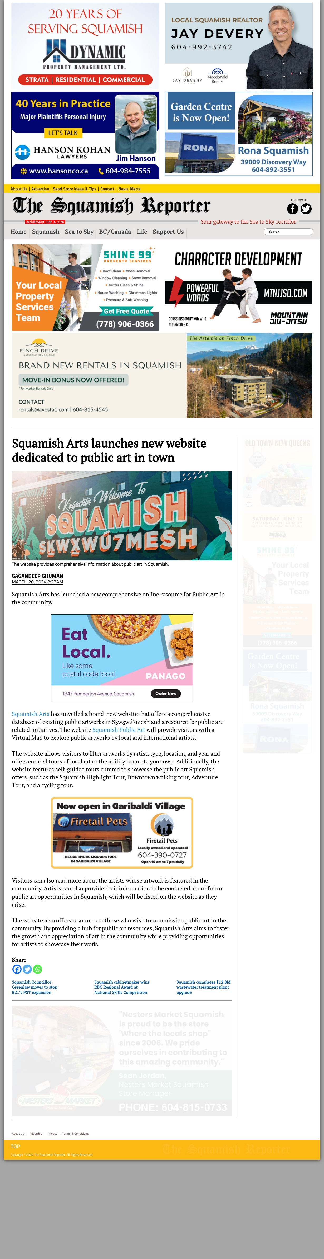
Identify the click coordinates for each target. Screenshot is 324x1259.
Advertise (36, 1130)
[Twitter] (27, 973)
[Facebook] (17, 973)
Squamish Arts (31, 718)
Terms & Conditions (75, 1130)
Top (15, 1143)
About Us (18, 1130)
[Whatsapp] (37, 973)
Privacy (52, 1130)
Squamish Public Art (118, 734)
